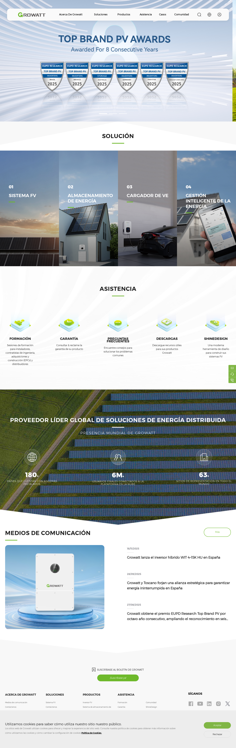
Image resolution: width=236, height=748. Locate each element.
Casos (162, 14)
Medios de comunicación (16, 702)
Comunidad (181, 14)
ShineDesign (151, 707)
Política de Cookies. (91, 733)
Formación (122, 702)
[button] (103, 113)
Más (217, 532)
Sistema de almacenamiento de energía (97, 709)
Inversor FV (87, 702)
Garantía (121, 707)
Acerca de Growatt (70, 14)
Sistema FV (51, 702)
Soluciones (100, 14)
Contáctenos (10, 707)
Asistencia (146, 14)
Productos (123, 14)
